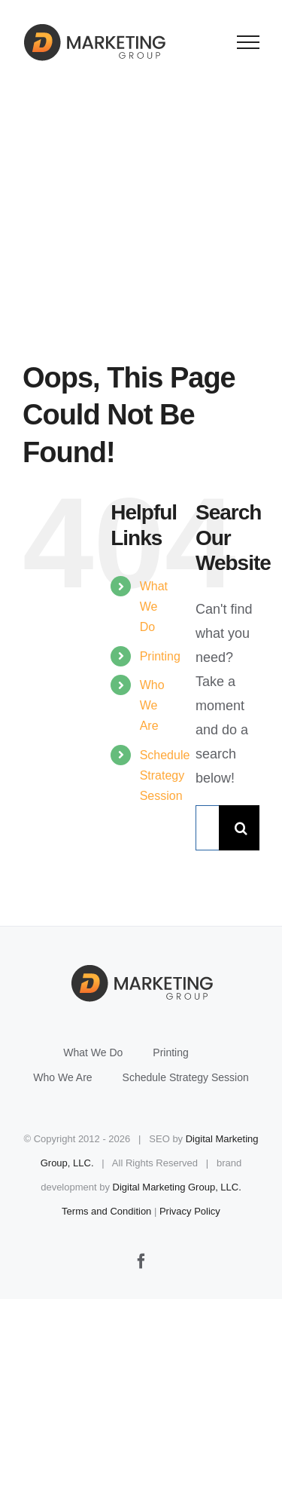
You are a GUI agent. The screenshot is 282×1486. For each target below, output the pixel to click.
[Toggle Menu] (248, 42)
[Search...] (207, 827)
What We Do (154, 606)
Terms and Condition (106, 1211)
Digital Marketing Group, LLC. (177, 1187)
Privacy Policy (189, 1211)
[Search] (241, 827)
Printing (160, 656)
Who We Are (152, 705)
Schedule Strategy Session (165, 775)
